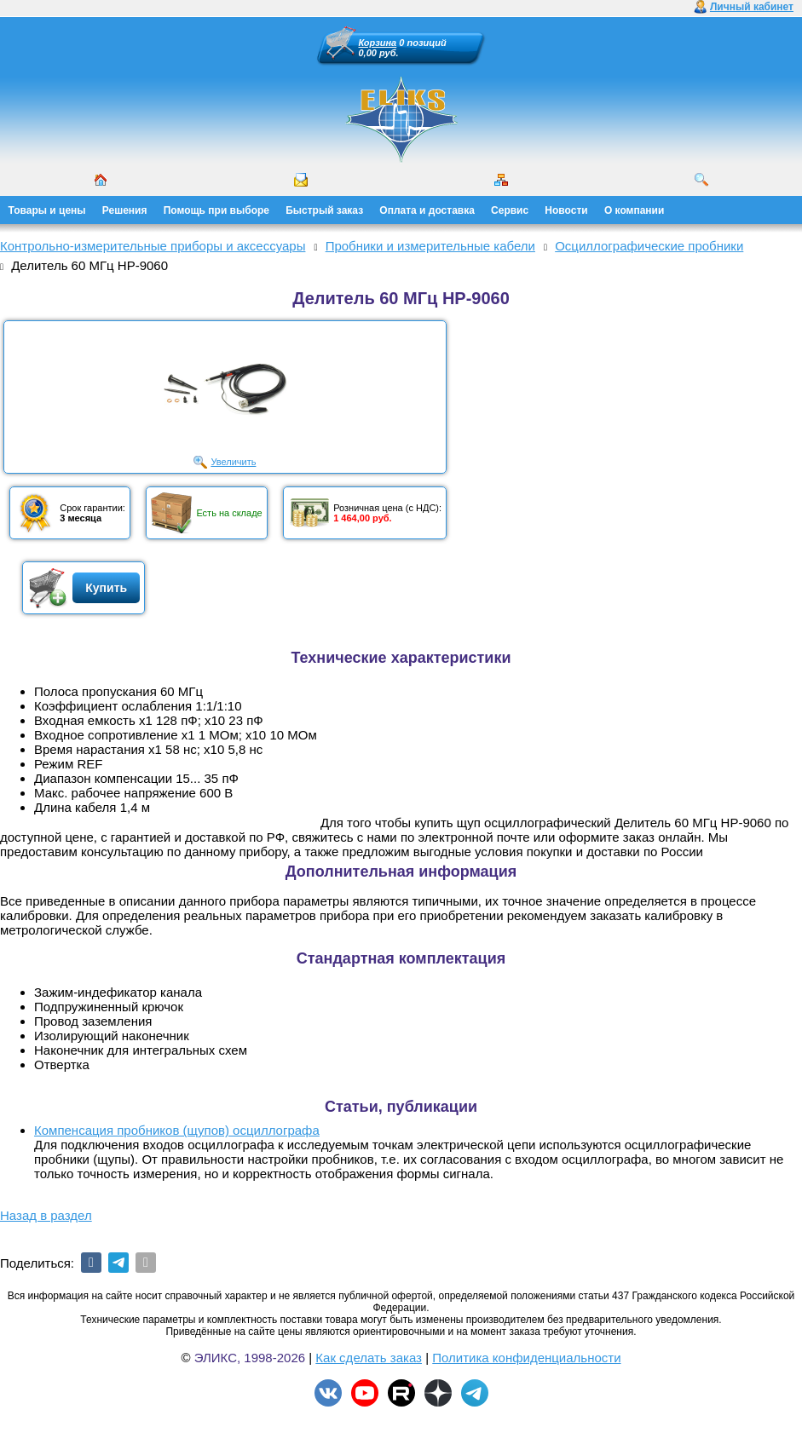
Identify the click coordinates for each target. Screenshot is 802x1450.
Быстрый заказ (324, 210)
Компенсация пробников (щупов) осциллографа (177, 1130)
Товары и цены (47, 210)
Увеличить (233, 462)
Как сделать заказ (368, 1357)
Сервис (509, 210)
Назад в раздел (46, 1215)
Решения (124, 210)
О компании (634, 210)
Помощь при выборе (216, 210)
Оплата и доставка (427, 210)
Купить (106, 588)
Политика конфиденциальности (526, 1357)
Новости (566, 210)
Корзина (378, 42)
